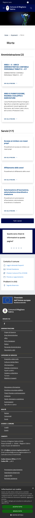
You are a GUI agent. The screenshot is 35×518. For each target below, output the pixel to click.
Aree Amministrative (11, 335)
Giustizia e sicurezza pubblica (13, 390)
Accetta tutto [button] (17, 507)
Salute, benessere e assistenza (14, 399)
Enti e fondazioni (9, 341)
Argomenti (14, 35)
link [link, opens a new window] (8, 503)
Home (6, 35)
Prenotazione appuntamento (13, 470)
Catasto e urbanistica (11, 373)
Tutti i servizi (17, 221)
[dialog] (17, 502)
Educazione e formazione (12, 387)
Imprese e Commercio (11, 368)
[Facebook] (4, 324)
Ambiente (7, 396)
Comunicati (7, 416)
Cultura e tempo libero (11, 362)
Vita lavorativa (9, 365)
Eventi (6, 430)
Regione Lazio (7, 2)
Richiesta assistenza (10, 478)
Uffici (6, 338)
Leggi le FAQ (8, 475)
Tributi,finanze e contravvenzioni (14, 393)
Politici (6, 344)
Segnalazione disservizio (12, 472)
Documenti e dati (9, 350)
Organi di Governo (10, 332)
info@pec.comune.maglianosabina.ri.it (16, 450)
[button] (17, 515)
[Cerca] (31, 8)
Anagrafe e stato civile (11, 359)
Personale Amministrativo (12, 347)
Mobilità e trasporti (10, 378)
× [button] (33, 488)
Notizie (6, 413)
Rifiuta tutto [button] (17, 511)
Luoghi (6, 427)
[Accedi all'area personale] (28, 2)
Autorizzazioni (8, 402)
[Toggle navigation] (4, 8)
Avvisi (6, 419)
